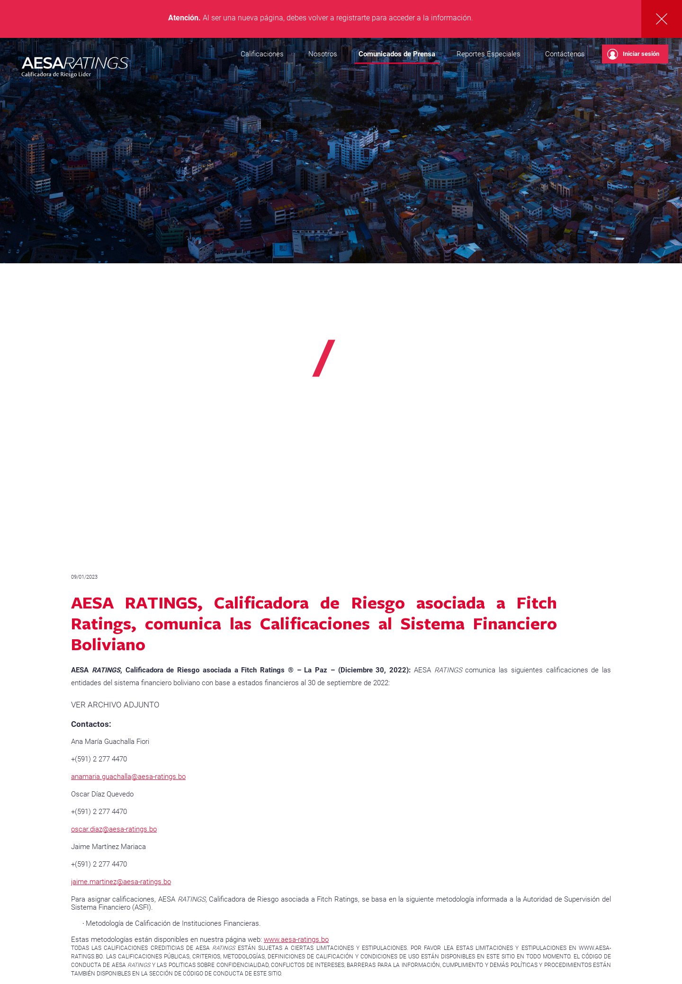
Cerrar (661, 19)
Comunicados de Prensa (397, 54)
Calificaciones (262, 54)
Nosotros (322, 54)
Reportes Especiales (488, 54)
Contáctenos (565, 54)
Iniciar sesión (633, 54)
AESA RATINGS (75, 68)
